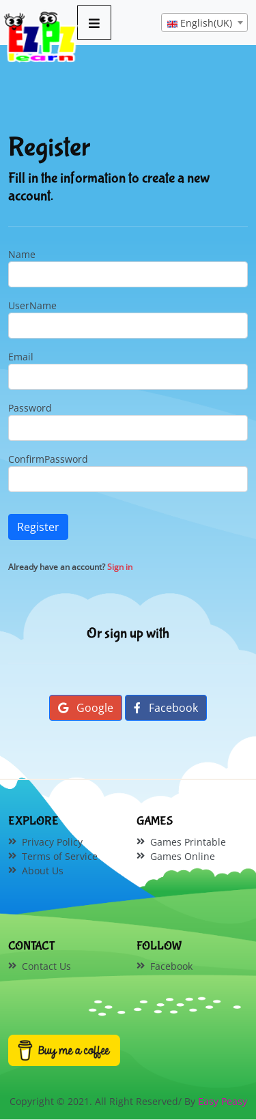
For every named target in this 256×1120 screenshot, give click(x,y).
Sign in (119, 567)
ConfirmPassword (48, 459)
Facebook (166, 707)
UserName (32, 305)
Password (30, 407)
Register (38, 526)
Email (20, 356)
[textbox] (204, 23)
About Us (42, 870)
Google (85, 707)
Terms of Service (60, 856)
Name (21, 254)
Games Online (182, 856)
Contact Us (46, 966)
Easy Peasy (222, 1101)
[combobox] (204, 22)
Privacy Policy (52, 841)
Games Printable (188, 841)
